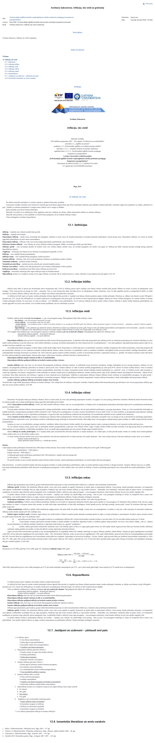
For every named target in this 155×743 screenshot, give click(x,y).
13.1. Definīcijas (10, 62)
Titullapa (5, 56)
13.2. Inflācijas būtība (12, 64)
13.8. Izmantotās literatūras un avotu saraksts (20, 78)
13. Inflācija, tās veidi (9, 60)
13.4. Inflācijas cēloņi (12, 69)
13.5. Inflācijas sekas (12, 71)
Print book (148, 4)
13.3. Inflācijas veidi (11, 67)
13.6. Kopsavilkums (11, 74)
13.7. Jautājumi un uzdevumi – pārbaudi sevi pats (22, 76)
